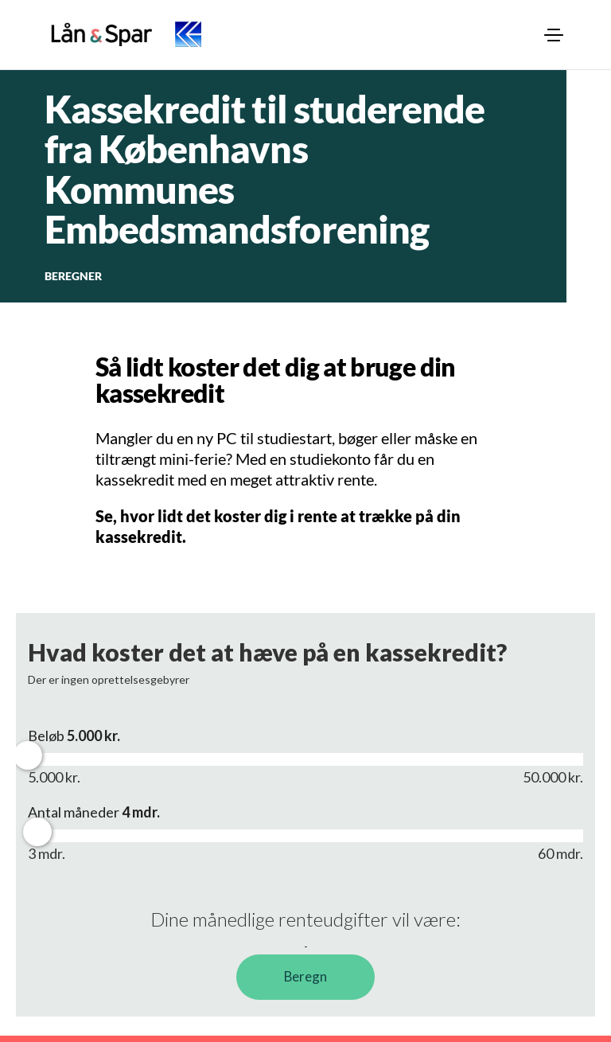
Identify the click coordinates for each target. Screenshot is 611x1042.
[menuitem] (553, 35)
